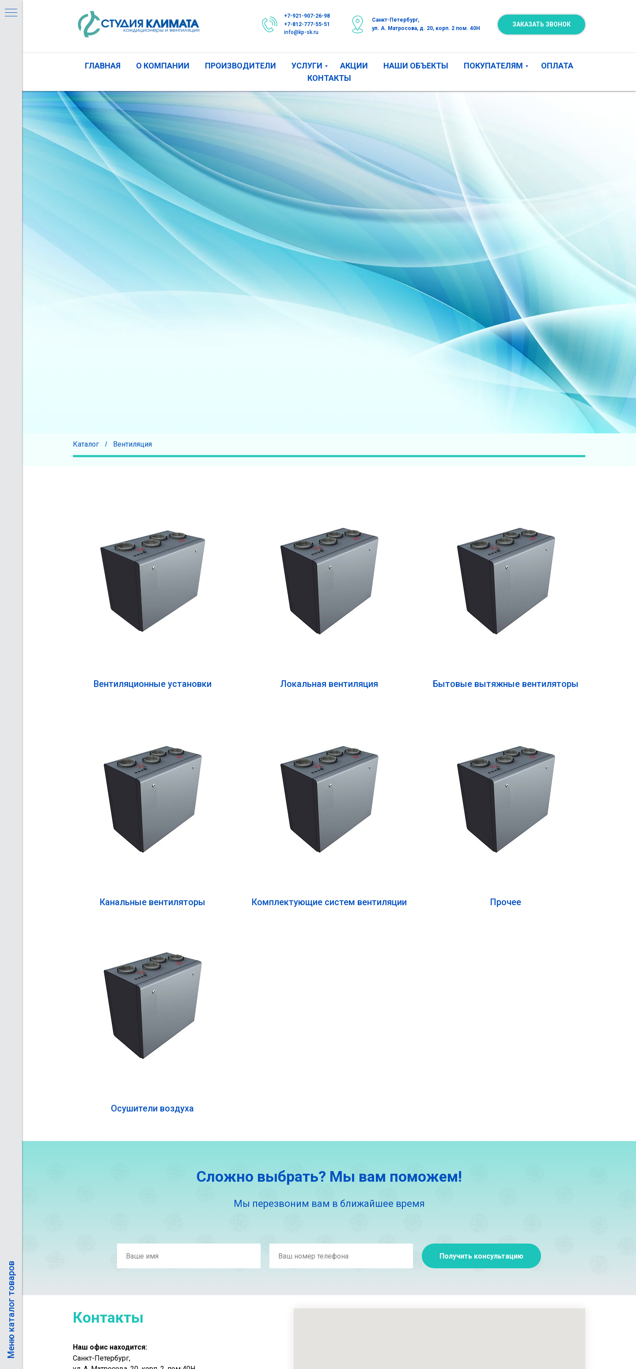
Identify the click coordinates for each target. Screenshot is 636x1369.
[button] (541, 24)
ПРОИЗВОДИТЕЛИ (240, 65)
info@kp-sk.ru (301, 32)
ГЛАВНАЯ (103, 65)
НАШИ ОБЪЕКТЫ (415, 65)
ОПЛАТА (557, 65)
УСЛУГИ (307, 65)
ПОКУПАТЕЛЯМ (493, 65)
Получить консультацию (481, 1256)
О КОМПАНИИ (162, 65)
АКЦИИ (354, 65)
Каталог (86, 444)
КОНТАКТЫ (329, 78)
